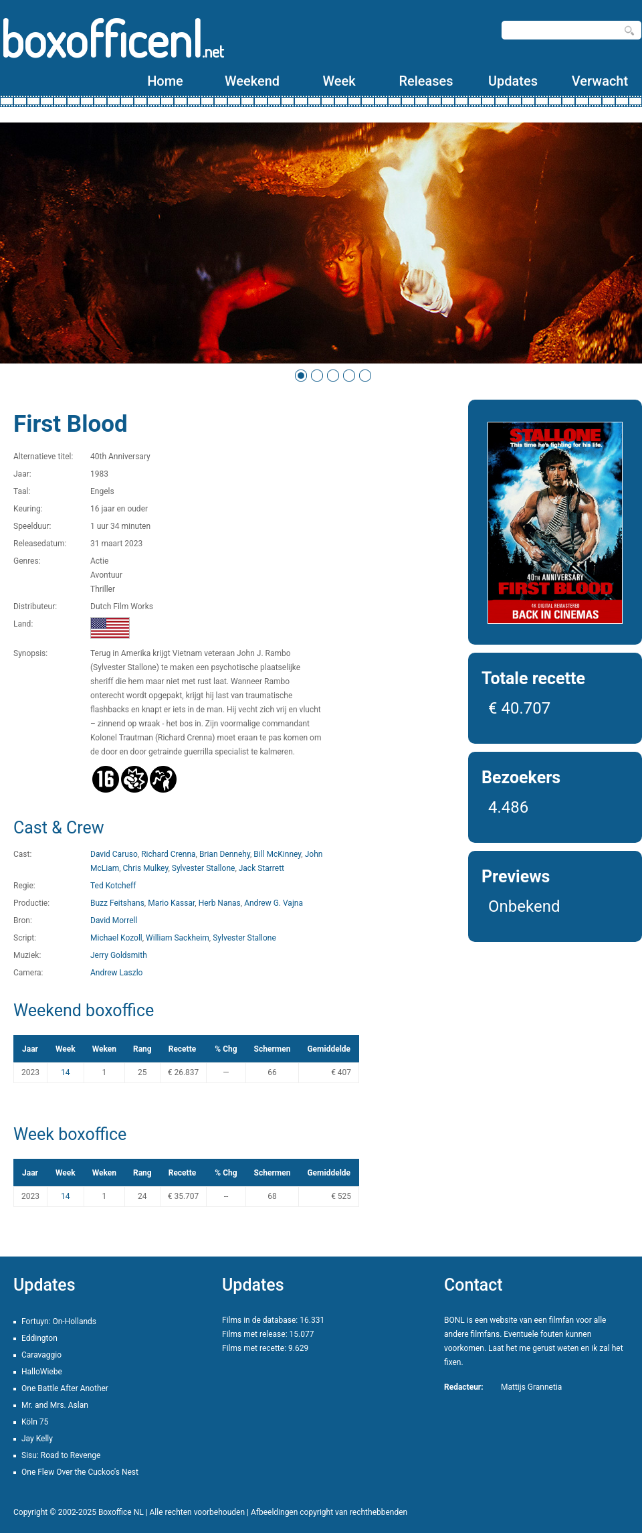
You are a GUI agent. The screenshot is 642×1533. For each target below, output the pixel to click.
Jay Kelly (37, 1438)
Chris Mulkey (146, 868)
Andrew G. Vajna (273, 903)
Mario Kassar (171, 903)
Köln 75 (34, 1422)
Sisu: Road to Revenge (60, 1455)
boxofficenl (112, 38)
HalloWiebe (41, 1371)
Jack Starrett (261, 868)
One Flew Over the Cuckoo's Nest (79, 1472)
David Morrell (113, 920)
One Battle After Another (64, 1388)
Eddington (39, 1338)
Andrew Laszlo (116, 972)
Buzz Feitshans (117, 903)
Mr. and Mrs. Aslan (54, 1405)
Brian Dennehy (224, 854)
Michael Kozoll (116, 938)
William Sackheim (177, 938)
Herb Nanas (220, 903)
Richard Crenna (168, 854)
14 (65, 1072)
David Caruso (114, 854)
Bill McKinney (277, 854)
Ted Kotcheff (113, 885)
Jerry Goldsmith (118, 955)
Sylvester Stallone (203, 868)
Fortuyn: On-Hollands (58, 1321)
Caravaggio (41, 1355)
